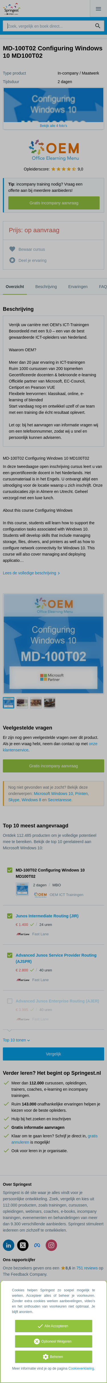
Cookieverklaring (81, 1368)
